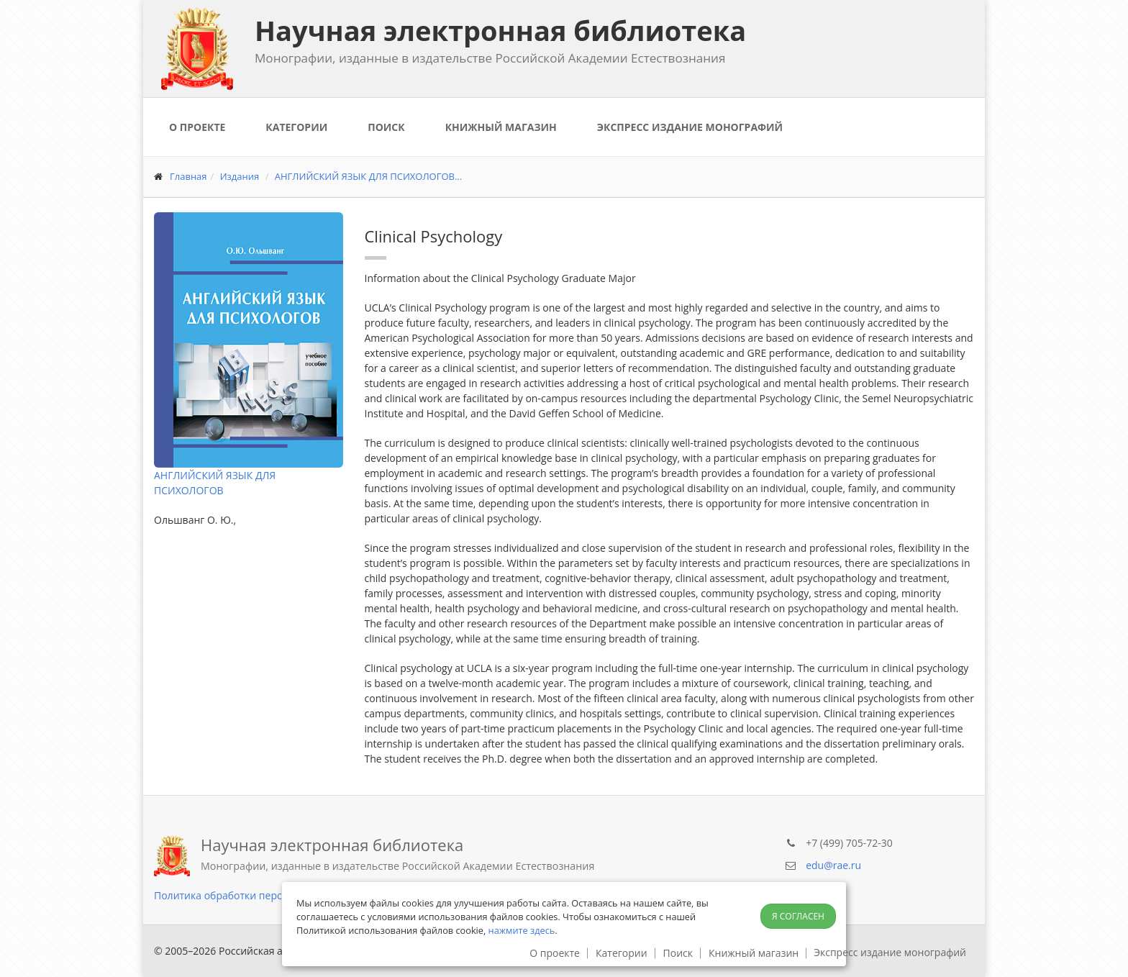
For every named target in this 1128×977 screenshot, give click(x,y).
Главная (188, 176)
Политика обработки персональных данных (262, 895)
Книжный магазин (501, 127)
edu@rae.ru (833, 865)
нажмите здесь (521, 930)
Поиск (386, 127)
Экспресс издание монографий (690, 127)
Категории (296, 127)
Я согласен (798, 916)
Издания (240, 176)
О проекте (197, 127)
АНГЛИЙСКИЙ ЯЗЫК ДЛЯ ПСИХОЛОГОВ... (368, 176)
